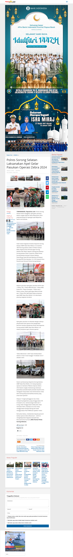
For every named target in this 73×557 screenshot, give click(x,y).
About (65, 205)
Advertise (54, 207)
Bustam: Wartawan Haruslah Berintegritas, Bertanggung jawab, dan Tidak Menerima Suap (23, 448)
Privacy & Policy (60, 207)
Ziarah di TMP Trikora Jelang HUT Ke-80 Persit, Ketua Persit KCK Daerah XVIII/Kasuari (10, 473)
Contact (53, 208)
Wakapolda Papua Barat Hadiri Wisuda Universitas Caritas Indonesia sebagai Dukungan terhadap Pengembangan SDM (45, 476)
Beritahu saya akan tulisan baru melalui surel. (20, 522)
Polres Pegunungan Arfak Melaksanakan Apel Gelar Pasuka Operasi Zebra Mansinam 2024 (37, 448)
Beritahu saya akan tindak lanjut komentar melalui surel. (22, 520)
